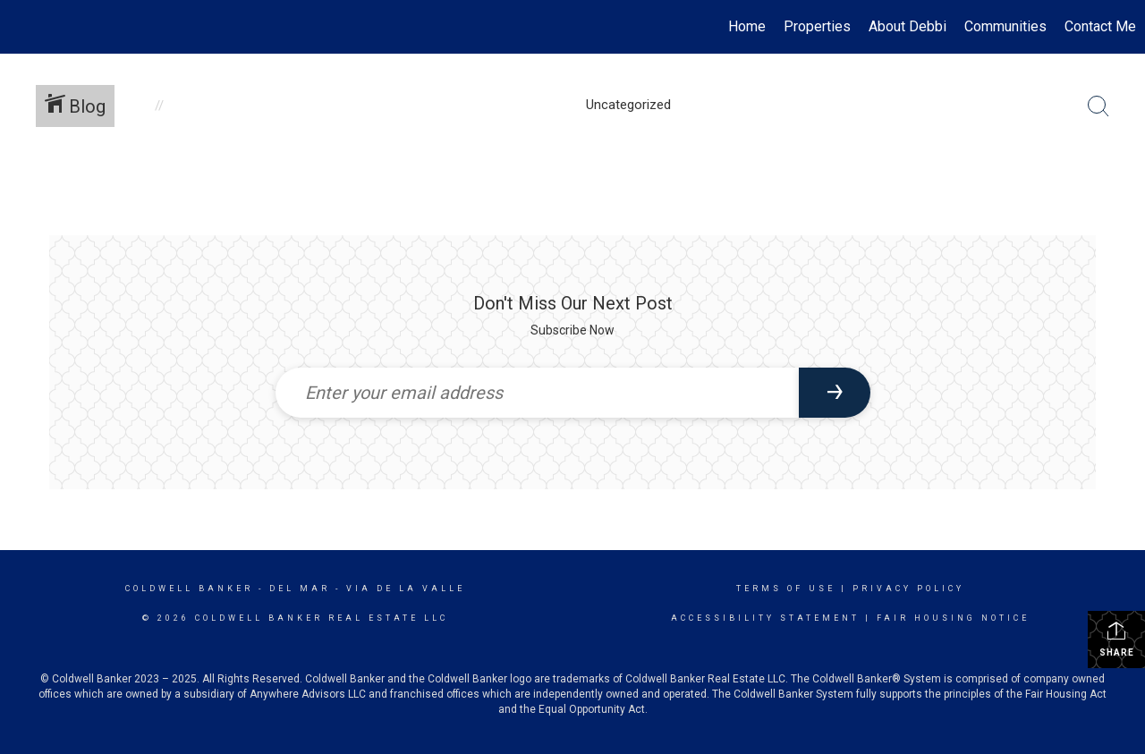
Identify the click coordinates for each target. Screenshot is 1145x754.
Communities (1005, 26)
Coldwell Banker (189, 588)
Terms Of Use (785, 588)
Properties (817, 26)
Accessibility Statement (765, 618)
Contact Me (1100, 26)
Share (1116, 638)
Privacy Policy (908, 588)
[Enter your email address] (537, 393)
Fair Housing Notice (953, 618)
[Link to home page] (22, 27)
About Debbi (907, 26)
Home (747, 26)
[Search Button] (1098, 106)
